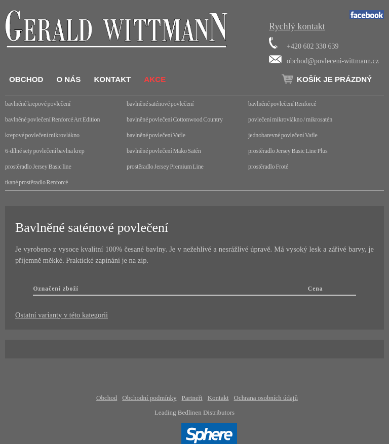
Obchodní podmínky (149, 397)
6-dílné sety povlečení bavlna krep (45, 150)
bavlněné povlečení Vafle (156, 135)
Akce (155, 79)
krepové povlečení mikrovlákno (42, 135)
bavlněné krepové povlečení (37, 103)
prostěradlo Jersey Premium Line (165, 166)
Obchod (26, 79)
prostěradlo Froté (268, 166)
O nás (68, 79)
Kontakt (112, 79)
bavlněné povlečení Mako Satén (164, 150)
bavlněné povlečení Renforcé (282, 103)
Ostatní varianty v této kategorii (61, 315)
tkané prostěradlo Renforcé (36, 182)
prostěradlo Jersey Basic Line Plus (288, 150)
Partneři (192, 397)
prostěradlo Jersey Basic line (38, 166)
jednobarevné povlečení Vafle (283, 135)
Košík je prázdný (334, 79)
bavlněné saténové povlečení (160, 103)
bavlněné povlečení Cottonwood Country (175, 119)
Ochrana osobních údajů (266, 397)
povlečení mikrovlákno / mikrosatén (290, 119)
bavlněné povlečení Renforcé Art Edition (52, 119)
